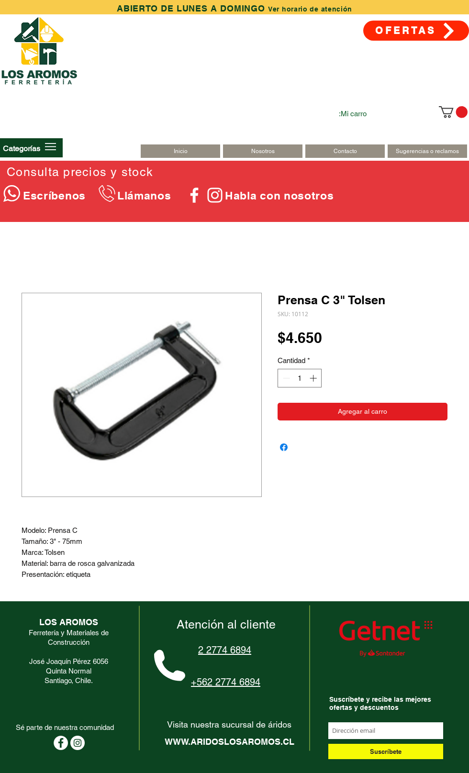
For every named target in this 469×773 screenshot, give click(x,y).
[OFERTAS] (416, 31)
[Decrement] (285, 378)
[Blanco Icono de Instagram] (215, 195)
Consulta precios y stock (80, 172)
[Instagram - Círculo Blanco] (77, 743)
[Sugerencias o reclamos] (427, 151)
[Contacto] (345, 151)
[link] (453, 112)
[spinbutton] (300, 378)
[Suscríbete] (385, 751)
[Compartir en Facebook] (284, 447)
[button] (21, 148)
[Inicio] (180, 151)
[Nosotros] (262, 151)
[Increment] (314, 378)
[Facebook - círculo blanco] (61, 743)
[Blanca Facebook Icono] (194, 195)
